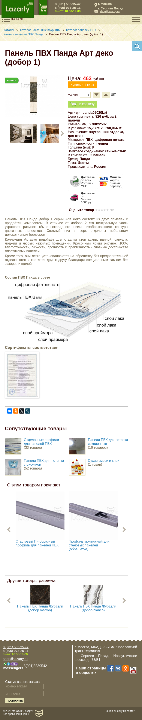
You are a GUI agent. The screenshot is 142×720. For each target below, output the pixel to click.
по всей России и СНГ (87, 182)
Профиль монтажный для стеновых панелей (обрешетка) (89, 545)
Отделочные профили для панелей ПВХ (41, 442)
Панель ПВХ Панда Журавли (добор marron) (40, 608)
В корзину (82, 104)
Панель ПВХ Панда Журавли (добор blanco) (93, 608)
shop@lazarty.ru (110, 11)
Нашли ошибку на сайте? (120, 711)
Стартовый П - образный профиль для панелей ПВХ (37, 543)
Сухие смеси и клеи (104, 460)
